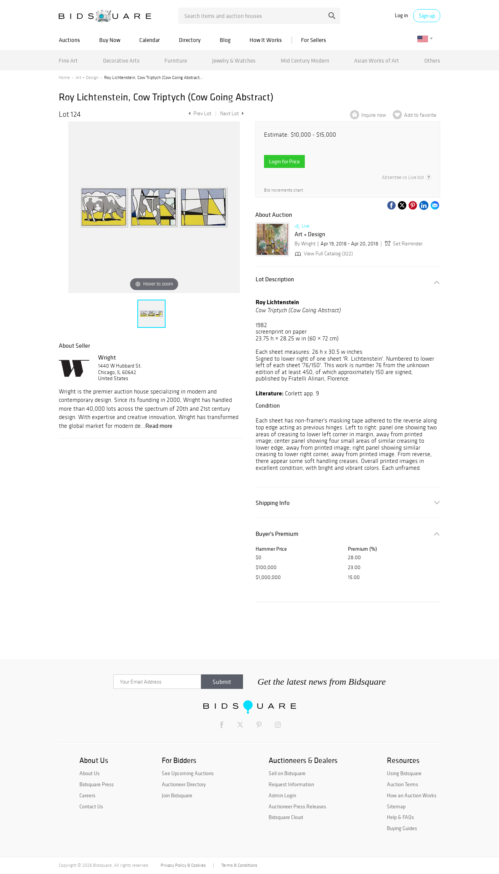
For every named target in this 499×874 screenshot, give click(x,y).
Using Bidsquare (404, 773)
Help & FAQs (400, 817)
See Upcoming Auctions (188, 773)
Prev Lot (199, 113)
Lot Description (275, 279)
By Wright (305, 244)
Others (432, 60)
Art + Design (87, 77)
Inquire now (373, 115)
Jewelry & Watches (234, 60)
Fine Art (68, 60)
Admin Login (282, 795)
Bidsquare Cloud (286, 817)
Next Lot (232, 113)
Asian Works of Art (376, 60)
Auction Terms (402, 784)
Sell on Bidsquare (287, 773)
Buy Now (109, 40)
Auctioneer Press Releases (297, 806)
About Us (89, 773)
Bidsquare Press (96, 784)
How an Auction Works (411, 795)
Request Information (291, 784)
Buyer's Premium (277, 533)
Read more (158, 425)
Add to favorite (420, 115)
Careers (87, 795)
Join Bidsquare (177, 795)
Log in (401, 15)
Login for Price (284, 161)
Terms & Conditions (239, 865)
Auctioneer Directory (184, 784)
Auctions (69, 40)
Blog (225, 40)
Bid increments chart (283, 190)
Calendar (149, 40)
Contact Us (91, 806)
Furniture (175, 60)
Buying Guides (402, 828)
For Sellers (313, 40)
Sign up (427, 15)
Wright (107, 357)
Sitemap (396, 806)
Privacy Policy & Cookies (183, 865)
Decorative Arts (121, 60)
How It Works (266, 40)
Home (64, 77)
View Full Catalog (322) (323, 253)
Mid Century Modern (305, 60)
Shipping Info (273, 502)
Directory (190, 40)
